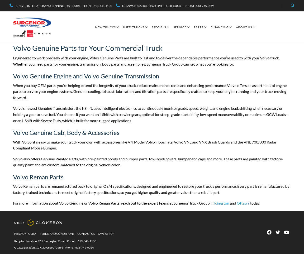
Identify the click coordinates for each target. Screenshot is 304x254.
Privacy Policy (25, 233)
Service (181, 27)
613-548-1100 (87, 241)
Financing (221, 27)
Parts (200, 27)
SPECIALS (161, 27)
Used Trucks (135, 27)
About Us (246, 27)
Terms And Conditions (57, 233)
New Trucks (107, 27)
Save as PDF (106, 233)
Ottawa (243, 203)
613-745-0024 (84, 247)
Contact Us (86, 233)
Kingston (221, 203)
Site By (38, 223)
